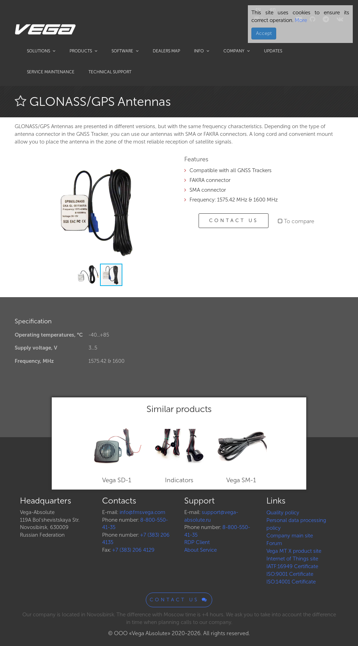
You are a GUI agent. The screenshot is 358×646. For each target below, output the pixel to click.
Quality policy (282, 512)
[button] (162, 165)
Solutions (41, 51)
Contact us (233, 220)
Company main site (289, 536)
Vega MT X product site (293, 551)
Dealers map (166, 51)
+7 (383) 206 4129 (133, 550)
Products (84, 51)
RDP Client (197, 542)
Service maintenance (50, 71)
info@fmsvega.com (142, 512)
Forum (274, 543)
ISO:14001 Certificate (291, 582)
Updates (273, 51)
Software (125, 51)
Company (236, 51)
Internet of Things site (292, 559)
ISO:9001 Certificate (289, 574)
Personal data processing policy (296, 524)
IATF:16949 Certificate (292, 566)
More (300, 20)
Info (201, 51)
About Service (200, 550)
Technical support (109, 71)
